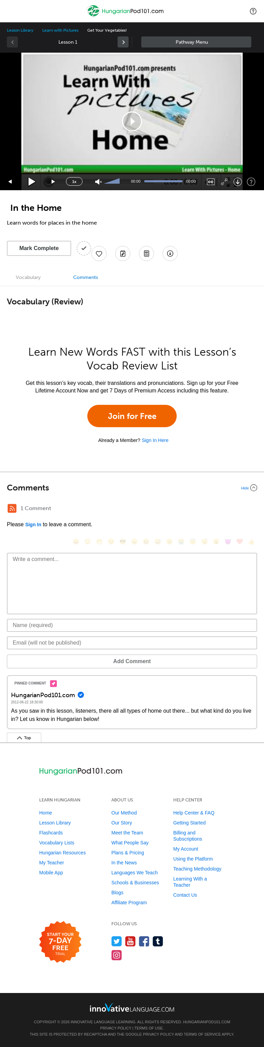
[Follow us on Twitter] (116, 941)
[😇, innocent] (193, 541)
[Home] (126, 16)
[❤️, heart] (239, 541)
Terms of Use (148, 1028)
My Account (185, 849)
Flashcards (51, 832)
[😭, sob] (181, 541)
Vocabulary (28, 277)
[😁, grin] (99, 541)
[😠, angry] (134, 541)
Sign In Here (155, 440)
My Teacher (51, 862)
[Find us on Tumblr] (158, 941)
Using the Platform (193, 859)
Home (45, 813)
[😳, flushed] (88, 541)
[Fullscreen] (224, 181)
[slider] (113, 181)
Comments (85, 277)
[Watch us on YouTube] (130, 941)
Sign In (33, 524)
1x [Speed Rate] (74, 182)
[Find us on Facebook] (144, 941)
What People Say (129, 842)
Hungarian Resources (62, 852)
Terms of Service (202, 1034)
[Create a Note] (122, 253)
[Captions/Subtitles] (211, 181)
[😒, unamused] (111, 541)
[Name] (132, 625)
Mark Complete (39, 248)
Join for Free (132, 416)
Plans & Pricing (127, 852)
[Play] (32, 181)
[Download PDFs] (146, 253)
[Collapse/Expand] (132, 488)
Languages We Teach (134, 872)
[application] (132, 121)
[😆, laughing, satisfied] (146, 541)
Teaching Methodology (197, 869)
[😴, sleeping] (204, 541)
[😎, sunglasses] (123, 541)
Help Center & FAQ (193, 813)
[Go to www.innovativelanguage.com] (132, 1007)
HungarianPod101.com (206, 1022)
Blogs (117, 892)
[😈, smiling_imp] (228, 541)
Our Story (121, 822)
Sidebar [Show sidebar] (196, 41)
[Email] (132, 642)
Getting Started (189, 822)
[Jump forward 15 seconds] (54, 181)
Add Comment (132, 661)
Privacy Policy (115, 1028)
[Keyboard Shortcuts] (251, 181)
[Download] (237, 181)
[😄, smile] (76, 541)
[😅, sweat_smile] (158, 541)
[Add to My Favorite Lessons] (99, 253)
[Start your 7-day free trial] (60, 942)
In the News (124, 862)
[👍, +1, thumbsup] (251, 541)
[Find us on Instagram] (116, 955)
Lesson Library (20, 30)
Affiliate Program (129, 902)
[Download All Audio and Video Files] (170, 253)
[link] (123, 41)
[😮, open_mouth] (216, 541)
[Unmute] (98, 181)
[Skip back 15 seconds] (10, 181)
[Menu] (11, 11)
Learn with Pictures (60, 30)
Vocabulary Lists (56, 842)
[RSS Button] (12, 508)
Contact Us (185, 895)
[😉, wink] (169, 541)
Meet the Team (127, 832)
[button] (253, 11)
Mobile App (51, 872)
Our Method (124, 813)
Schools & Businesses (135, 882)
